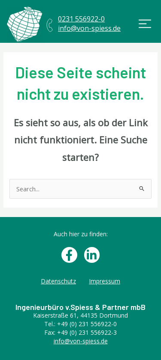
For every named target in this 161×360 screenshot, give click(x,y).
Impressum (104, 281)
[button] (145, 25)
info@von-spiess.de (81, 341)
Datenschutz (58, 281)
